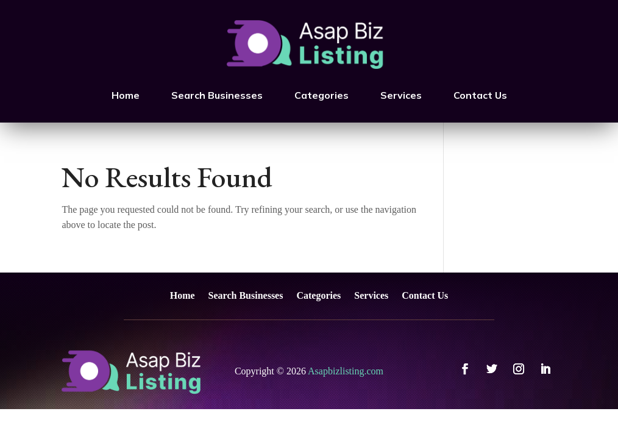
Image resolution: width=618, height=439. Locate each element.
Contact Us (480, 95)
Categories (321, 95)
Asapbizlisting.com (345, 371)
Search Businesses (217, 95)
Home (126, 95)
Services (401, 95)
